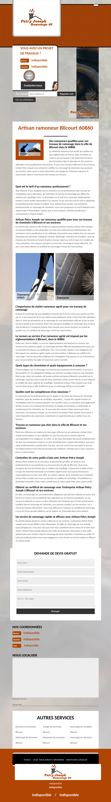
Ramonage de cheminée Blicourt (81, 740)
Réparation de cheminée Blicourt (54, 740)
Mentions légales (76, 760)
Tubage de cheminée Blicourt (52, 729)
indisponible (32, 633)
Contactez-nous (33, 85)
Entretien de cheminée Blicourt (26, 729)
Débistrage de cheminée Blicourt (26, 740)
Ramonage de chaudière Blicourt (81, 729)
